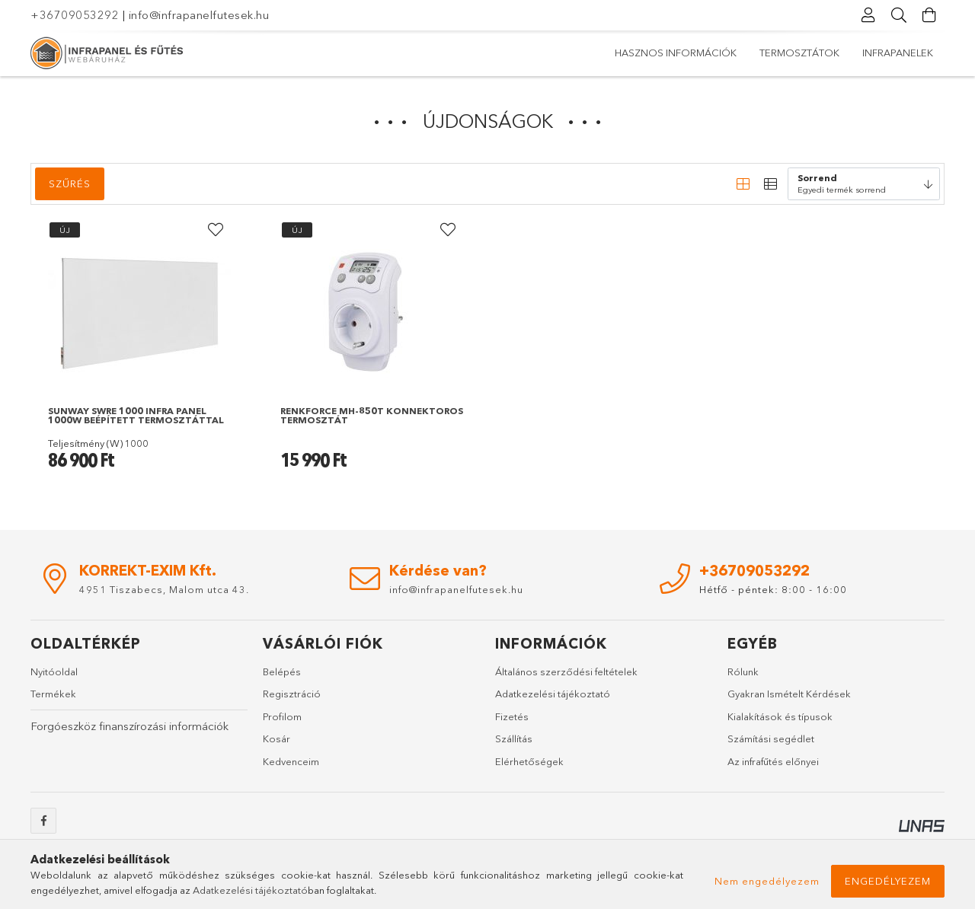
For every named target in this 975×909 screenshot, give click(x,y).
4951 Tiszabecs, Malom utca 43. (164, 589)
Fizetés (512, 716)
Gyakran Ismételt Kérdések (789, 694)
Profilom (282, 716)
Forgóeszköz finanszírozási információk (129, 726)
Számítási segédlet (770, 739)
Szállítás (513, 739)
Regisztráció (292, 694)
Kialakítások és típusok (780, 716)
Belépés (282, 671)
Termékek (53, 694)
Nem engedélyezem (767, 881)
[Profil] (868, 15)
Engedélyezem (888, 881)
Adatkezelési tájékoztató (552, 694)
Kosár (276, 739)
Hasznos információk (872, 52)
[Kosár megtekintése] (929, 15)
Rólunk (743, 671)
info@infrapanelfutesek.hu (199, 15)
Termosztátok (748, 52)
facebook (43, 821)
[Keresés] (899, 15)
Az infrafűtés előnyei (773, 761)
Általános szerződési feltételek (566, 671)
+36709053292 (74, 15)
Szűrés (70, 183)
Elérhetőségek (529, 761)
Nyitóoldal (54, 671)
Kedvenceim (291, 761)
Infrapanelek (650, 52)
